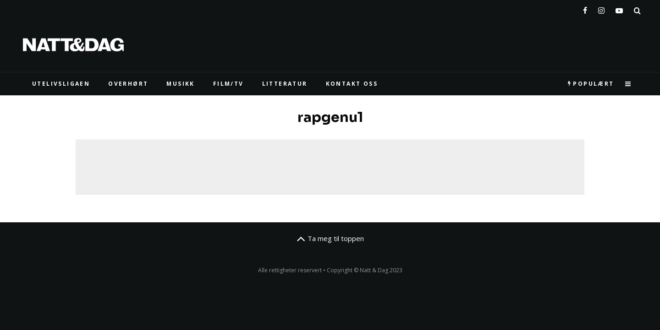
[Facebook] (585, 8)
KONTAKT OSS (352, 84)
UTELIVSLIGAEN (61, 84)
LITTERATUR (285, 84)
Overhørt (128, 84)
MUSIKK (180, 84)
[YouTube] (619, 8)
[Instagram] (601, 8)
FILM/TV (228, 84)
